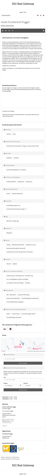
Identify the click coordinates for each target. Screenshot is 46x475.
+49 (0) (12, 421)
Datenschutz (16, 457)
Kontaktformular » (7, 422)
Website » (4, 426)
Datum (5, 383)
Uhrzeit (25, 383)
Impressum (8, 457)
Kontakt (3, 457)
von (5, 377)
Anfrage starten (23, 390)
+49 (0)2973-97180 (9, 419)
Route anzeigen (23, 363)
